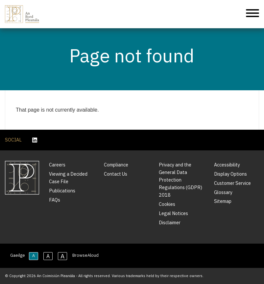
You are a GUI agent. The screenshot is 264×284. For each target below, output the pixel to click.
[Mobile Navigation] (252, 14)
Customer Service (232, 183)
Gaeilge (17, 255)
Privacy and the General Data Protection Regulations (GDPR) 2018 (180, 180)
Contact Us (115, 174)
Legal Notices (173, 213)
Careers (57, 165)
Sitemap (222, 201)
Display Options (230, 174)
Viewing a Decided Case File (68, 178)
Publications (62, 190)
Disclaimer (169, 222)
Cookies (167, 204)
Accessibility (227, 165)
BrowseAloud (85, 255)
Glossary (223, 192)
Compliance (116, 165)
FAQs (54, 200)
